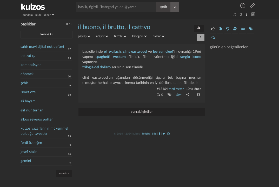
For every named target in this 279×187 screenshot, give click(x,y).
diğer (49, 15)
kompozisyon (31, 65)
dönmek (27, 74)
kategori (139, 36)
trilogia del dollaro (96, 67)
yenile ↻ (46, 34)
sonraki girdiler (142, 111)
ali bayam (28, 101)
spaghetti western (111, 57)
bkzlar (158, 36)
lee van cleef (163, 52)
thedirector (176, 88)
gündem (28, 15)
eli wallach (112, 52)
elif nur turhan (32, 110)
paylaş (84, 36)
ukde (38, 15)
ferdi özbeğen (31, 143)
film (178, 94)
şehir (24, 83)
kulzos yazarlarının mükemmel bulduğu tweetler (44, 131)
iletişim (146, 133)
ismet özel (28, 92)
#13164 (162, 88)
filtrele (120, 36)
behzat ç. (28, 56)
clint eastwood (135, 52)
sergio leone (190, 57)
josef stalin (29, 152)
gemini (26, 161)
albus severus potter (37, 119)
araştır (102, 36)
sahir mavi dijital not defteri (42, 47)
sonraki (64, 173)
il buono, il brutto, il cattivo (114, 27)
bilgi (154, 133)
